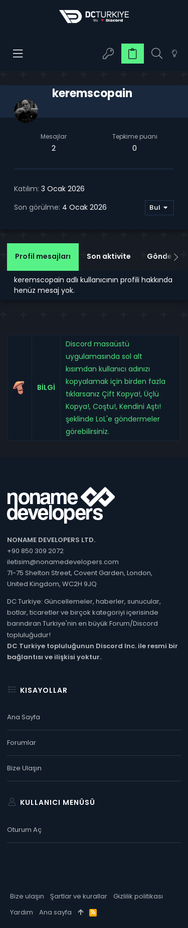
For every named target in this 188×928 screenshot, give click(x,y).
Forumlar (21, 742)
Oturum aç (24, 829)
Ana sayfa (23, 717)
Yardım (21, 912)
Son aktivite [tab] (109, 256)
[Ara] (157, 54)
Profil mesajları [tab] (43, 256)
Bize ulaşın (24, 768)
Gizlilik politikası (138, 896)
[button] (18, 54)
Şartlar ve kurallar (78, 896)
